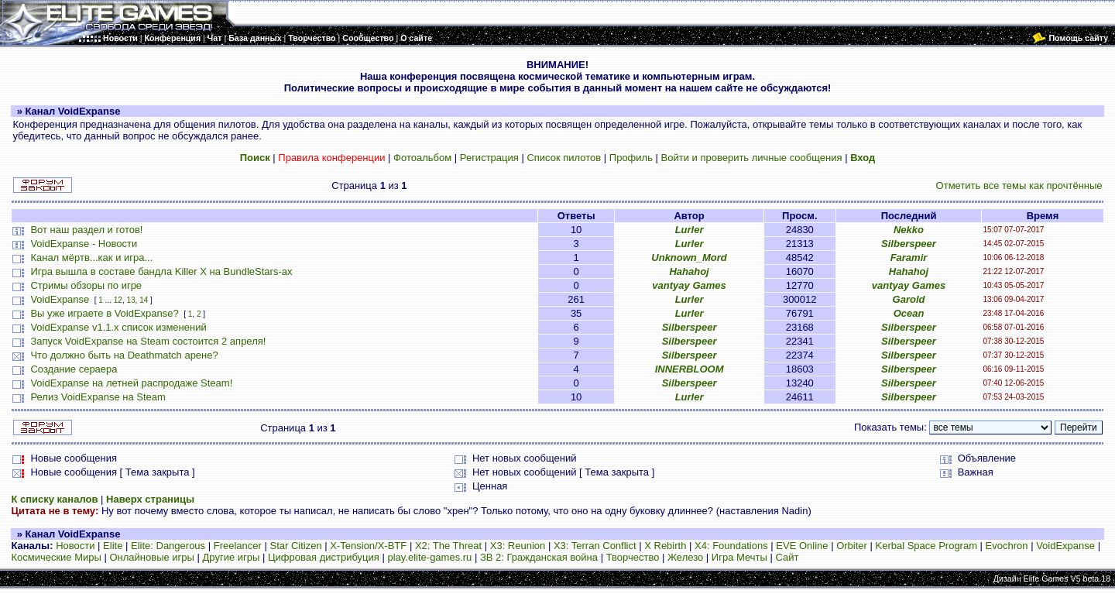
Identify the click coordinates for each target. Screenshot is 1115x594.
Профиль (631, 157)
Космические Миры (56, 557)
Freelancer (238, 545)
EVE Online (802, 545)
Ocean (909, 313)
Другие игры (231, 557)
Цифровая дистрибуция (323, 557)
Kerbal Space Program (926, 545)
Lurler (689, 229)
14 (143, 300)
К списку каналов (54, 499)
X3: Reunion (518, 545)
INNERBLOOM (689, 369)
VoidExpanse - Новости (83, 243)
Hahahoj (688, 271)
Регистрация (489, 157)
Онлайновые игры (151, 557)
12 (118, 300)
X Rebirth (665, 545)
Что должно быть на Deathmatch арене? (124, 355)
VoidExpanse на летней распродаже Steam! (131, 383)
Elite (112, 545)
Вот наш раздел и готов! (86, 229)
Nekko (909, 229)
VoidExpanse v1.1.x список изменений (118, 327)
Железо (685, 557)
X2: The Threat (448, 545)
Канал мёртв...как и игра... (91, 257)
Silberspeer (908, 243)
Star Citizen (295, 545)
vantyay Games (689, 285)
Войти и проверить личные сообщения (751, 157)
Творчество (633, 557)
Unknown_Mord (689, 257)
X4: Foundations (731, 545)
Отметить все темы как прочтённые (1019, 185)
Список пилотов (564, 157)
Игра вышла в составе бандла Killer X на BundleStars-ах (161, 271)
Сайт (786, 557)
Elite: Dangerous (168, 545)
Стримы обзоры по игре (86, 285)
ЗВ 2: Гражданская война (539, 557)
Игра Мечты (739, 557)
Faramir (909, 257)
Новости (75, 545)
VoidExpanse (59, 299)
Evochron (1007, 545)
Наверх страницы (150, 499)
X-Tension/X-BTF (368, 545)
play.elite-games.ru (429, 557)
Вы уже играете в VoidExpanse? (104, 313)
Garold (909, 299)
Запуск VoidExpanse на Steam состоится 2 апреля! (148, 341)
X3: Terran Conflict (595, 545)
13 (130, 300)
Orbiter (851, 545)
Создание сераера (73, 369)
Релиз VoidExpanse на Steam (97, 397)
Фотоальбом (422, 157)
